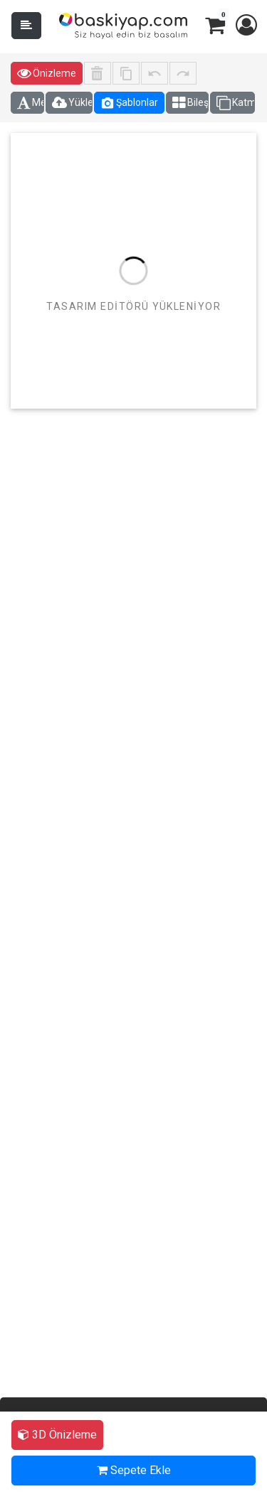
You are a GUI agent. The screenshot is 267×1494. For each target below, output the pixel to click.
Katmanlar (235, 103)
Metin (30, 103)
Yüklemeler (72, 103)
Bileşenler (190, 103)
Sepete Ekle (134, 1470)
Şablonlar (129, 103)
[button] (246, 26)
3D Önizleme (57, 1434)
